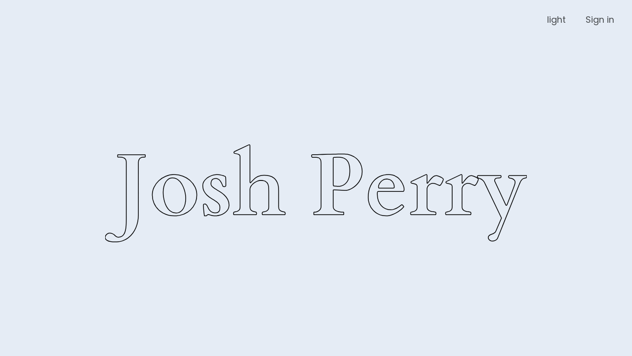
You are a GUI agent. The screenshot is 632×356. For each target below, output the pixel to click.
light (556, 19)
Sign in (600, 19)
